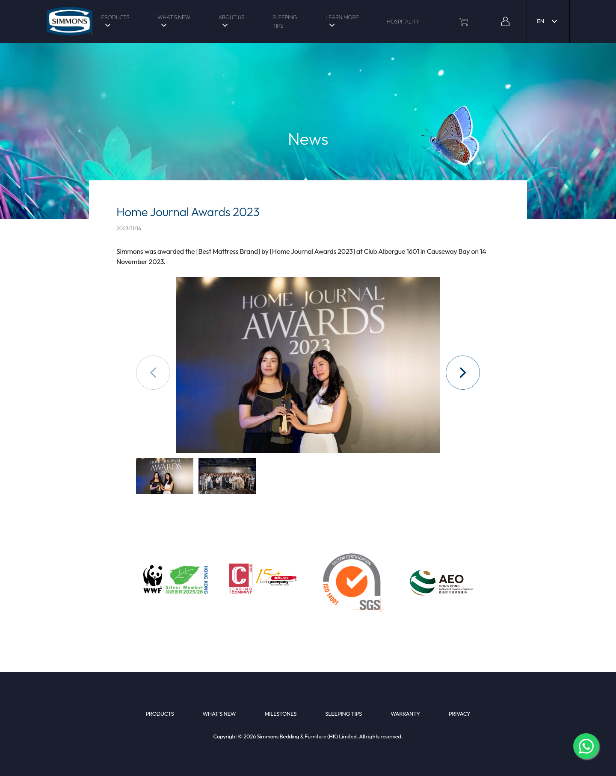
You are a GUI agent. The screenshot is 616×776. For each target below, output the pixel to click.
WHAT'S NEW (173, 17)
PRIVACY (460, 713)
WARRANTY (405, 713)
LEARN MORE (342, 17)
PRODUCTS (115, 17)
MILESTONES (280, 713)
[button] (463, 373)
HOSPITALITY (403, 21)
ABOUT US (231, 17)
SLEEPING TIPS (284, 21)
